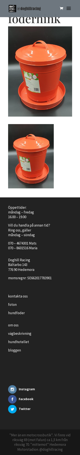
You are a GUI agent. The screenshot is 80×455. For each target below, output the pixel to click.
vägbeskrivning (19, 333)
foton (12, 304)
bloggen (14, 350)
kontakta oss (18, 296)
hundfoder (16, 313)
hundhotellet (18, 341)
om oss (13, 325)
